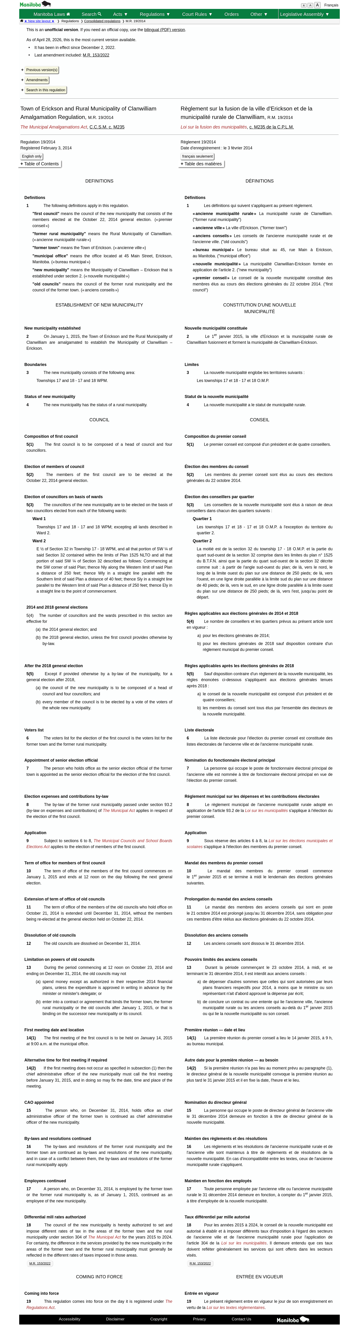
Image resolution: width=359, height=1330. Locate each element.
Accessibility (69, 1319)
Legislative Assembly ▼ (305, 14)
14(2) (32, 1068)
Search (92, 14)
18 (29, 1225)
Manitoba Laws (51, 14)
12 (29, 943)
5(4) (191, 621)
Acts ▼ (120, 14)
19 (29, 1301)
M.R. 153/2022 (96, 55)
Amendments (37, 80)
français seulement (197, 156)
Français (331, 5)
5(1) (31, 444)
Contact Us (241, 1319)
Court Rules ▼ (197, 14)
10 (29, 871)
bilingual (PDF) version (164, 29)
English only (31, 156)
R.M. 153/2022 (200, 1263)
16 (29, 1146)
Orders (231, 14)
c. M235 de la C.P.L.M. (271, 126)
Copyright (158, 1319)
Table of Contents (41, 163)
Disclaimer (115, 1319)
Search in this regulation (45, 90)
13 (29, 967)
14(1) (32, 1038)
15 (29, 1110)
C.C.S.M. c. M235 (107, 126)
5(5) (31, 674)
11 (29, 907)
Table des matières (203, 163)
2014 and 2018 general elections (57, 607)
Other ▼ (259, 14)
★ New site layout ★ (39, 21)
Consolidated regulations (102, 21)
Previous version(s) (41, 70)
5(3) (31, 504)
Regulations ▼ (155, 14)
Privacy (199, 1319)
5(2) (31, 474)
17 (29, 1189)
